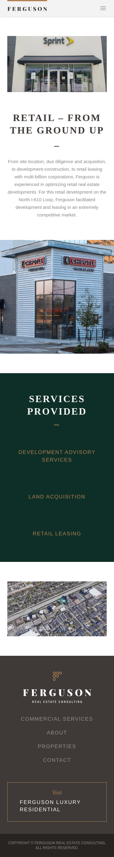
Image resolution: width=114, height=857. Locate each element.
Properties (57, 746)
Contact (57, 760)
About (57, 733)
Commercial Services (57, 719)
